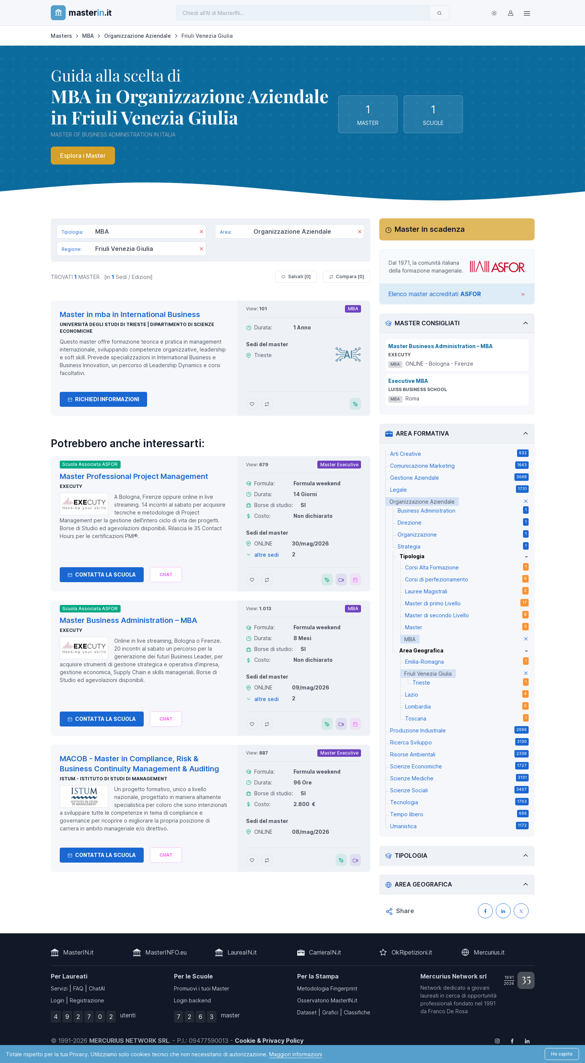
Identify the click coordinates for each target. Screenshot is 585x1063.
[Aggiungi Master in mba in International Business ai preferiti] (252, 404)
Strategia (463, 546)
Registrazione (87, 1000)
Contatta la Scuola (102, 574)
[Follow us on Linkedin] (527, 1040)
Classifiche (357, 1012)
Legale (459, 489)
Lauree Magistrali (467, 591)
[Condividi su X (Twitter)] (521, 910)
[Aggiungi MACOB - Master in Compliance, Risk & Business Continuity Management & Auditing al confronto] (267, 860)
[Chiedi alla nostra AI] (166, 575)
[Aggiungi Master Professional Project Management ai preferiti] (252, 580)
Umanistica (459, 825)
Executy (71, 486)
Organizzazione (463, 534)
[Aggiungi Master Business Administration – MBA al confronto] (267, 724)
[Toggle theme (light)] (494, 12)
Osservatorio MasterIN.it (327, 1000)
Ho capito (562, 1054)
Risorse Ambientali (459, 754)
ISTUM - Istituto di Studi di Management (113, 778)
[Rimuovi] (201, 232)
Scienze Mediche (459, 777)
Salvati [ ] (296, 276)
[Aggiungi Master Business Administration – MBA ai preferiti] (252, 724)
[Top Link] (527, 12)
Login (57, 1000)
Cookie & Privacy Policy (269, 1040)
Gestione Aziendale (459, 477)
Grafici (330, 1012)
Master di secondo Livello (467, 614)
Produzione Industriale (459, 730)
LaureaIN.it (242, 952)
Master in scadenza (430, 229)
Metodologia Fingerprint (327, 988)
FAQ (78, 988)
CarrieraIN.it (325, 952)
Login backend (192, 1000)
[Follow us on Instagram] (497, 1040)
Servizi (59, 988)
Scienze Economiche (459, 765)
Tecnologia (459, 801)
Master (467, 626)
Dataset (307, 1012)
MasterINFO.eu (166, 952)
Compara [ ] (346, 276)
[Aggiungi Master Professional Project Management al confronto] (267, 580)
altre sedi (266, 555)
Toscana (467, 718)
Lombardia (467, 706)
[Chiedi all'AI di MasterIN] (303, 12)
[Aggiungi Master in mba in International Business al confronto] (267, 404)
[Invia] (439, 12)
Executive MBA (408, 381)
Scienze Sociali (459, 789)
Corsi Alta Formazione (467, 567)
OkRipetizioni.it (412, 952)
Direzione (463, 522)
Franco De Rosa (448, 1011)
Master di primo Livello (467, 602)
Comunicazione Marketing (459, 465)
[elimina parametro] (526, 501)
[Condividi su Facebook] (485, 910)
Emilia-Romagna (467, 661)
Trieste (471, 682)
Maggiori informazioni (295, 1054)
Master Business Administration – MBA (440, 346)
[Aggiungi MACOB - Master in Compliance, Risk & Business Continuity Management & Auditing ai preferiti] (252, 860)
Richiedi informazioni (103, 399)
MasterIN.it (78, 952)
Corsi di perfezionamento (467, 579)
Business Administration (463, 510)
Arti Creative (459, 453)
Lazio (467, 694)
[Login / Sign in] (510, 12)
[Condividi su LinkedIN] (503, 910)
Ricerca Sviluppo (459, 742)
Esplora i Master (83, 155)
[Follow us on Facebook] (512, 1040)
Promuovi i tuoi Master (201, 988)
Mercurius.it (489, 952)
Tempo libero (459, 813)
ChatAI (97, 988)
